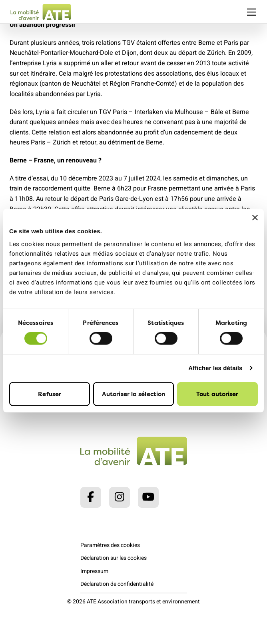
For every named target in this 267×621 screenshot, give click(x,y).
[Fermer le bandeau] (255, 217)
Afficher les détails (215, 368)
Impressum (94, 571)
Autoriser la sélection (133, 393)
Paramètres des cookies (110, 545)
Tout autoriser (217, 393)
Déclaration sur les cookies (113, 558)
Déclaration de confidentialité (116, 584)
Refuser (49, 393)
